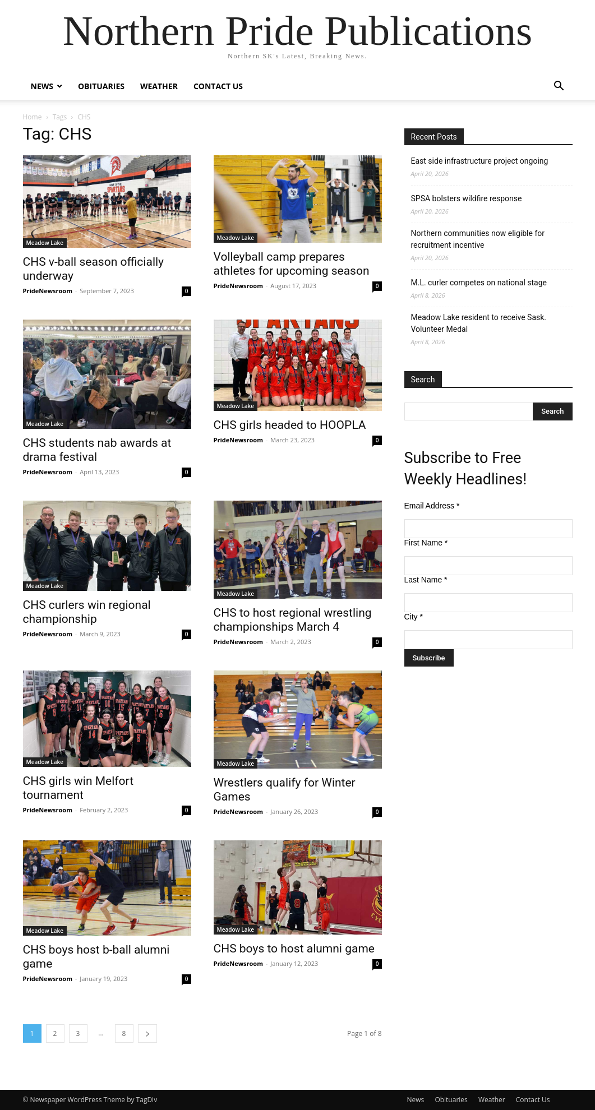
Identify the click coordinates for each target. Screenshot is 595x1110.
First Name (426, 542)
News (42, 86)
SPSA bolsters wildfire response (466, 198)
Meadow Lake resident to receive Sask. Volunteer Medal (479, 323)
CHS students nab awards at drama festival (97, 450)
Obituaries (101, 86)
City (413, 616)
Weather (159, 86)
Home (32, 117)
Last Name (426, 579)
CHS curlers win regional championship (87, 612)
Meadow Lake (45, 243)
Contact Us (218, 86)
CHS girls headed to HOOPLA (290, 425)
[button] (559, 87)
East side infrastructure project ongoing (479, 160)
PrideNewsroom (47, 290)
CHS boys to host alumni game (294, 948)
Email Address (432, 505)
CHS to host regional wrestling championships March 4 (293, 619)
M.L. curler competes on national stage (479, 282)
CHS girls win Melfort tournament (78, 788)
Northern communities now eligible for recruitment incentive (478, 239)
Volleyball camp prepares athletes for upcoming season (292, 264)
